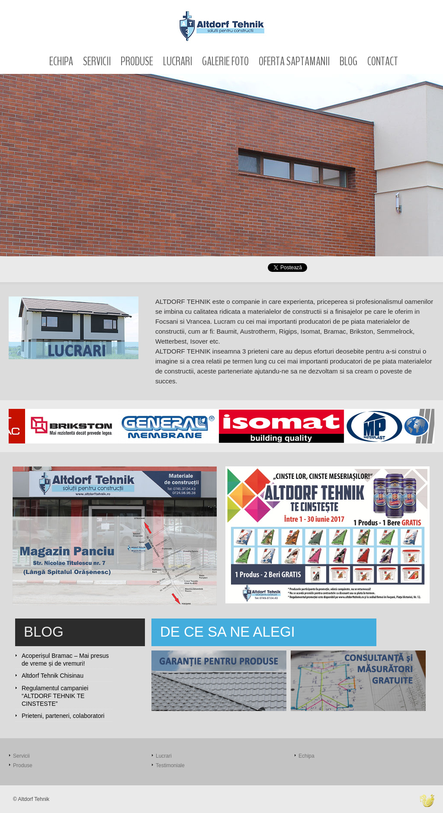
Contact (382, 61)
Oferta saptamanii (294, 61)
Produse (137, 61)
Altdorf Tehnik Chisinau (52, 675)
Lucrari (177, 61)
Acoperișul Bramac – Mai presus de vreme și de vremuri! (65, 659)
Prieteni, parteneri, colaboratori (63, 715)
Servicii (97, 61)
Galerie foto (225, 61)
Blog (348, 61)
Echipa (61, 61)
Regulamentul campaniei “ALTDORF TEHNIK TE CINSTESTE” (55, 696)
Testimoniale (170, 765)
